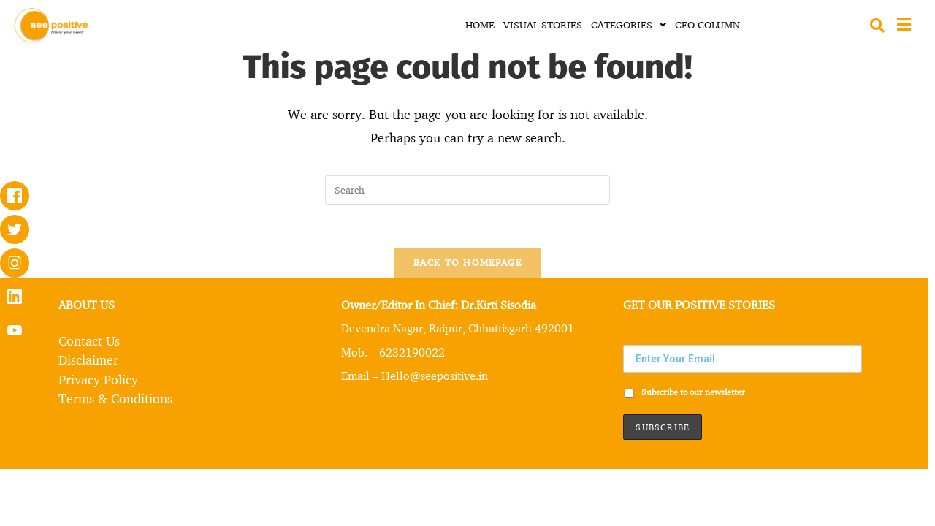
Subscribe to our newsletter (684, 393)
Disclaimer (88, 359)
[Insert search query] (467, 190)
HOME (480, 24)
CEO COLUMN (707, 24)
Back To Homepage (467, 263)
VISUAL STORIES (542, 24)
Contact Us (89, 340)
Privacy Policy (98, 378)
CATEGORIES (628, 24)
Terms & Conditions (115, 397)
